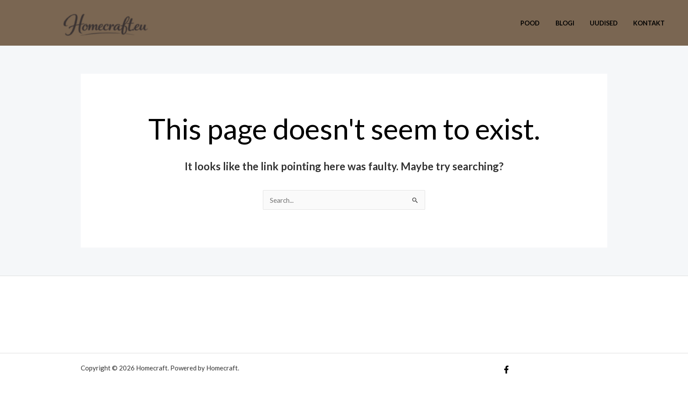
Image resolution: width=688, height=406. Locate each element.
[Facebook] (506, 370)
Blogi (572, 23)
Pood (540, 23)
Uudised (608, 23)
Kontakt (650, 23)
